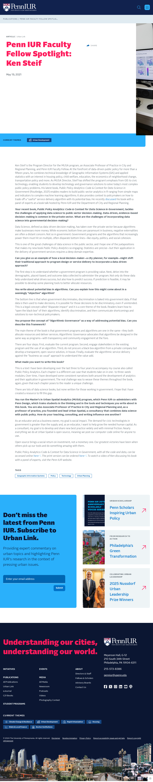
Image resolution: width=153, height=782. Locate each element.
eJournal (7, 692)
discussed (110, 200)
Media (42, 678)
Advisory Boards (83, 683)
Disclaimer (56, 739)
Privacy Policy (85, 739)
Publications (10, 20)
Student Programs (14, 705)
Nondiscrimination (69, 739)
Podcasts (43, 692)
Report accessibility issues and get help (109, 739)
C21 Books (8, 696)
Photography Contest (49, 701)
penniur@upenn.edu (115, 676)
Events (43, 670)
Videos (42, 696)
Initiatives (9, 670)
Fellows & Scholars (84, 679)
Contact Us (80, 688)
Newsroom (44, 687)
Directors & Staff (83, 674)
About (79, 670)
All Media (43, 683)
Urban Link (8, 687)
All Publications (10, 683)
